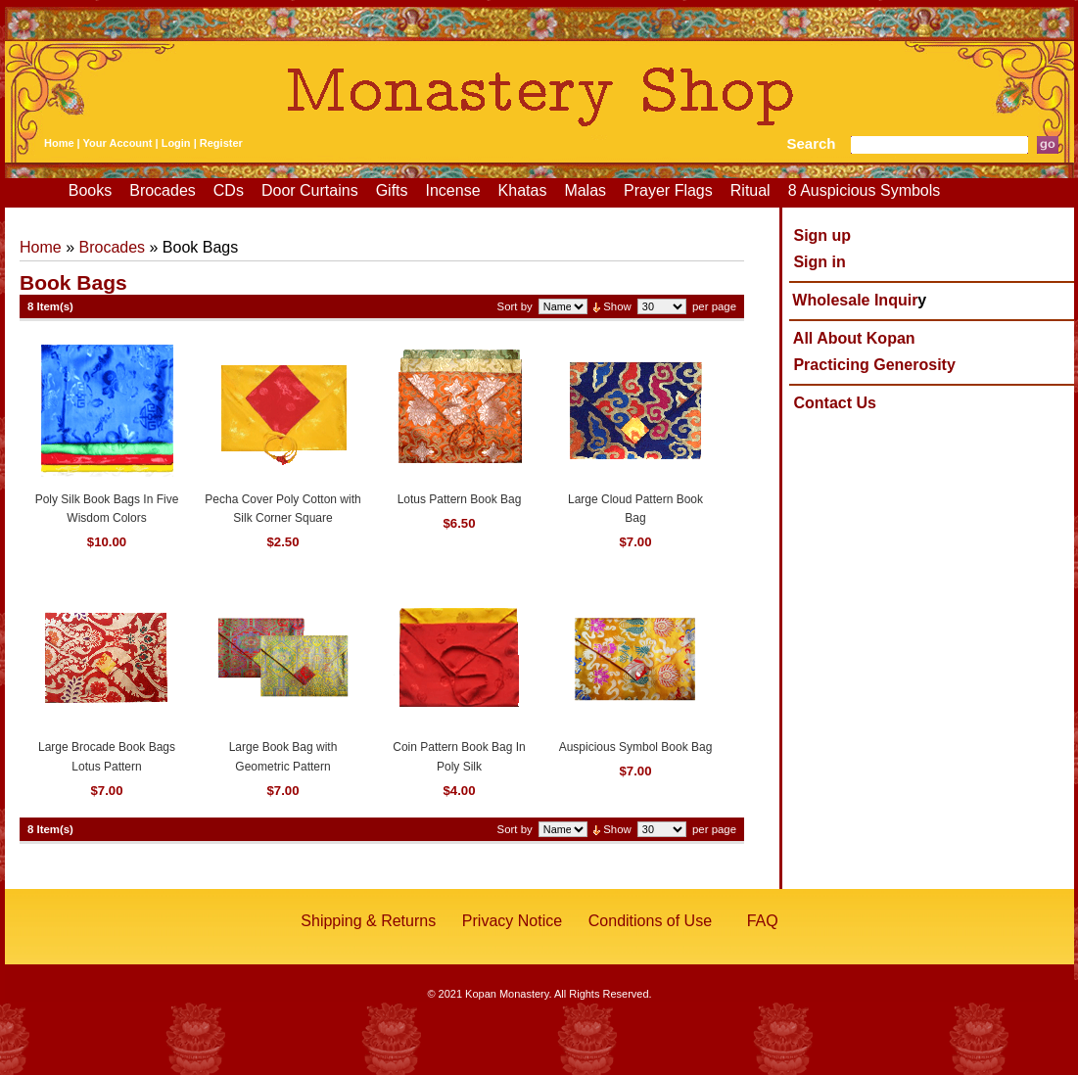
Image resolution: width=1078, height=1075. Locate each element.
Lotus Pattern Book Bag (460, 499)
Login (176, 143)
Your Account (118, 143)
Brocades (162, 190)
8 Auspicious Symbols (864, 190)
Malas (585, 190)
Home (59, 143)
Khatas (522, 190)
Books (90, 190)
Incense (453, 190)
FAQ (762, 920)
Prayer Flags (668, 190)
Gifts (392, 190)
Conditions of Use (650, 920)
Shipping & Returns (368, 920)
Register (221, 143)
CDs (228, 190)
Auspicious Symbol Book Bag (636, 747)
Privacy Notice (512, 920)
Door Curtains (309, 190)
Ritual (750, 190)
